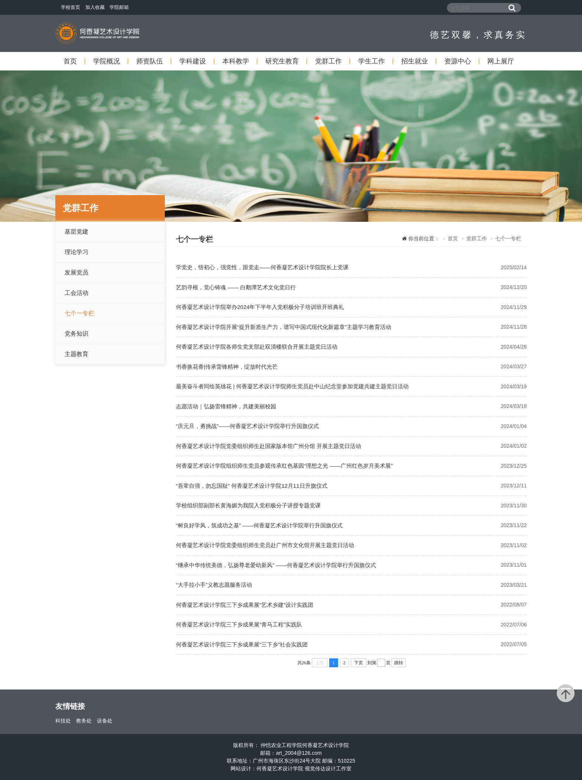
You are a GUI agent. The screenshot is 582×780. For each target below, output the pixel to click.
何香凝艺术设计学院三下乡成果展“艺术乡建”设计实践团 (244, 605)
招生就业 (414, 61)
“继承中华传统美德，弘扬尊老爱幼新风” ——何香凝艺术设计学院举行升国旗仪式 (276, 565)
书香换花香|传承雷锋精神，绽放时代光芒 (227, 366)
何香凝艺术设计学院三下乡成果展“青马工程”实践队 (239, 624)
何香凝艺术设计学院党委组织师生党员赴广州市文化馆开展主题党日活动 (265, 545)
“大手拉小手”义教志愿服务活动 (214, 585)
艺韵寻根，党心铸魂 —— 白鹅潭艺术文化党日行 (236, 287)
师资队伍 (149, 61)
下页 (358, 662)
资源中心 (457, 61)
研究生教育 (282, 61)
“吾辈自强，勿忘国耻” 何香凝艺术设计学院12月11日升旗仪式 (251, 486)
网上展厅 (500, 61)
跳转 (398, 662)
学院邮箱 (119, 7)
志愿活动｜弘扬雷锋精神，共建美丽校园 (226, 406)
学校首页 (70, 7)
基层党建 (76, 231)
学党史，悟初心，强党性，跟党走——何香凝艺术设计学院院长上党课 (262, 267)
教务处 (84, 721)
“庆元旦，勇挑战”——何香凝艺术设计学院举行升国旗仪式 (247, 426)
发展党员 (76, 272)
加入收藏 (95, 7)
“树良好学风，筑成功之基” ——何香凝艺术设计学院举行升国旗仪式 (259, 525)
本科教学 (235, 61)
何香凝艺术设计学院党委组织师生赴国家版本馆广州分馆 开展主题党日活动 (268, 446)
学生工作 (371, 61)
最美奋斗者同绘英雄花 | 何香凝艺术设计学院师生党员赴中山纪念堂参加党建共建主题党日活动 (292, 386)
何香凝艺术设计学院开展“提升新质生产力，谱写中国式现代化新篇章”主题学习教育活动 (283, 327)
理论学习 (76, 252)
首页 (70, 61)
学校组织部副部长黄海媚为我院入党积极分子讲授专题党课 (248, 505)
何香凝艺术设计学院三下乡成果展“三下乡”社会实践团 (242, 644)
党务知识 (76, 333)
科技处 (63, 721)
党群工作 (328, 61)
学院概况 (106, 61)
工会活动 (76, 293)
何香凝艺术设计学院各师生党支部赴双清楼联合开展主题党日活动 (256, 346)
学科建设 (192, 61)
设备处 (104, 721)
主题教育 (76, 354)
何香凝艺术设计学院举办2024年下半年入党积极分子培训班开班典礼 (260, 307)
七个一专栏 (79, 313)
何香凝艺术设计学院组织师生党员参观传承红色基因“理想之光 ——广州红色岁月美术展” (284, 466)
